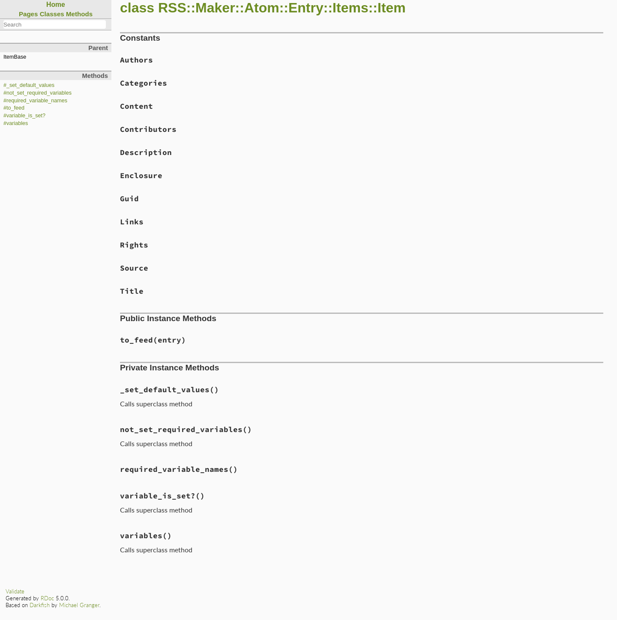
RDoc (47, 598)
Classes (52, 14)
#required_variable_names (35, 101)
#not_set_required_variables (37, 93)
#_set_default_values (28, 85)
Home (55, 4)
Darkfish (40, 605)
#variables (15, 123)
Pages (28, 14)
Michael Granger (79, 605)
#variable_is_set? (24, 116)
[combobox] (54, 24)
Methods (79, 14)
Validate (15, 591)
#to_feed (13, 108)
